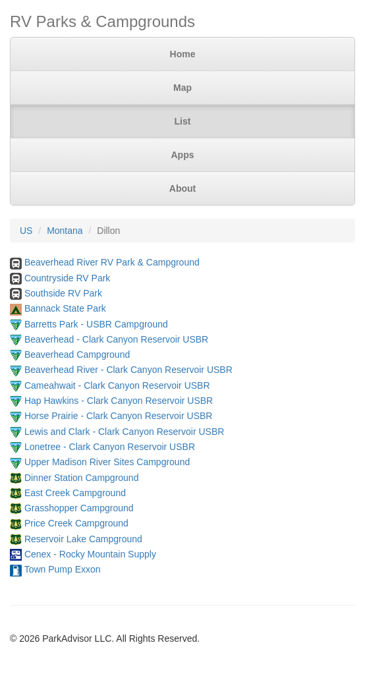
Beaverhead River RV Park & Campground (112, 262)
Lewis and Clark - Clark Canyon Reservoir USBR (124, 431)
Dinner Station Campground (81, 477)
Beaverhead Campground (77, 354)
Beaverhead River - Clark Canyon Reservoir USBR (128, 369)
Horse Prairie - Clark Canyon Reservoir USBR (118, 415)
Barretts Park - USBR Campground (96, 324)
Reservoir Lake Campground (83, 539)
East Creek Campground (75, 493)
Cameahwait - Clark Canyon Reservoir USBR (117, 385)
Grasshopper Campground (79, 508)
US (26, 230)
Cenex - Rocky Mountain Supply (90, 554)
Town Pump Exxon (62, 569)
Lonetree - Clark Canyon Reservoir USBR (109, 446)
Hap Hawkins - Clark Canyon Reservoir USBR (118, 400)
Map (182, 87)
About (182, 188)
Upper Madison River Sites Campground (107, 462)
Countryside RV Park (67, 278)
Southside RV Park (63, 293)
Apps (182, 155)
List (183, 121)
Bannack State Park (65, 308)
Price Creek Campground (76, 523)
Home (183, 54)
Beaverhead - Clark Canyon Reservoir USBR (116, 339)
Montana (64, 230)
